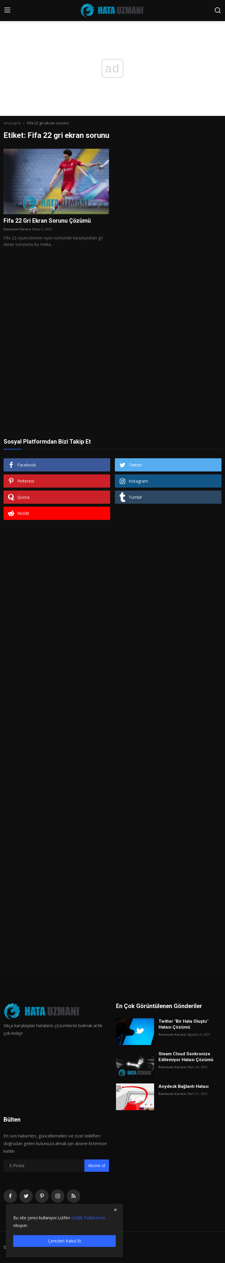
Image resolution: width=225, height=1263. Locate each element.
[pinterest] (42, 1196)
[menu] (7, 10)
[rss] (73, 1196)
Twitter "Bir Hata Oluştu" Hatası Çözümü (183, 1024)
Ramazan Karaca (17, 229)
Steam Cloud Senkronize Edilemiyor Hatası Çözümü (185, 1056)
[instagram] (57, 1196)
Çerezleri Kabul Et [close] (64, 1241)
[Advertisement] (112, 316)
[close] (115, 1210)
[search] (217, 10)
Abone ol (96, 1166)
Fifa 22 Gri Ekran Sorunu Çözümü (48, 220)
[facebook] (10, 1196)
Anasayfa (12, 123)
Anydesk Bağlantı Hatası (183, 1086)
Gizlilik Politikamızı (88, 1217)
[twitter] (26, 1196)
